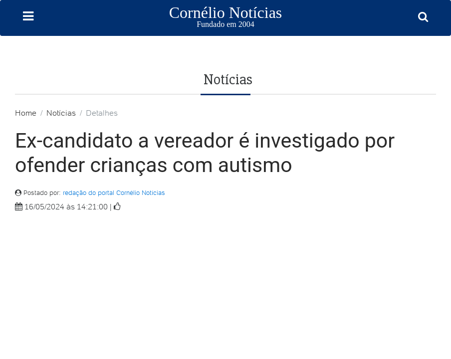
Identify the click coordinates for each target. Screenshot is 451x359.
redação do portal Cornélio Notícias (114, 192)
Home (25, 113)
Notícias (61, 113)
